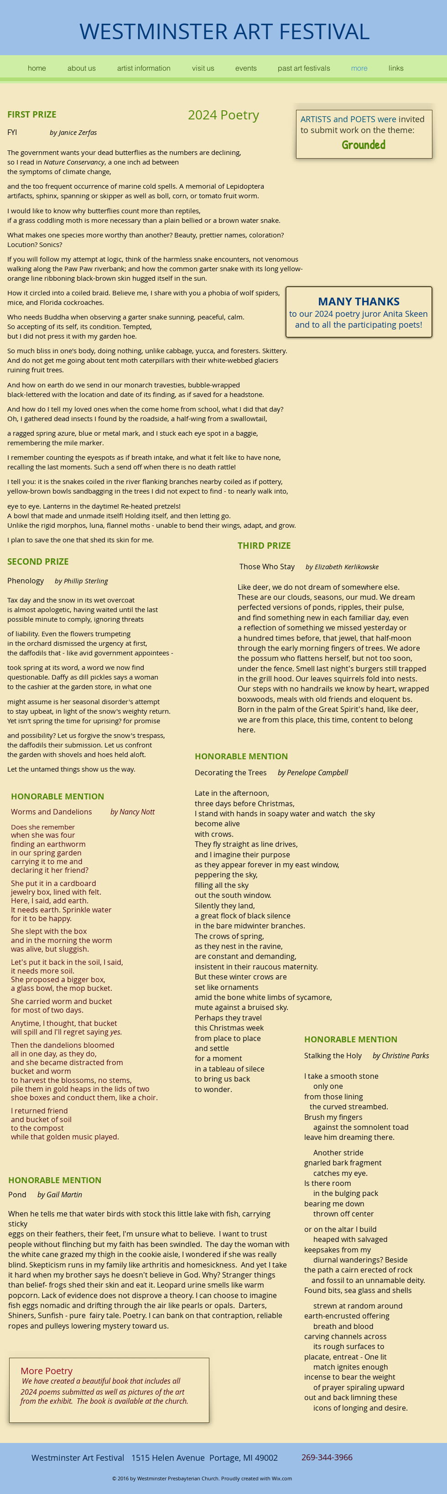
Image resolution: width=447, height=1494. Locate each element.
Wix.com (282, 1478)
